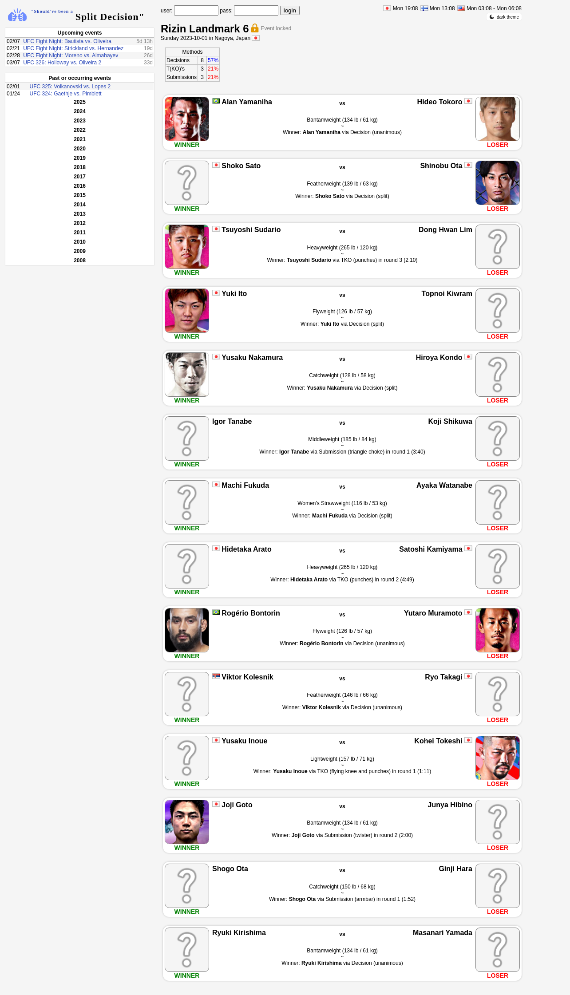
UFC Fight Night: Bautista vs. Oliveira (67, 41)
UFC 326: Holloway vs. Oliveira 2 (62, 62)
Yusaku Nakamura (252, 357)
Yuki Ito (234, 293)
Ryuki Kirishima (239, 932)
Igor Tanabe (232, 421)
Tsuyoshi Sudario (251, 229)
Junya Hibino (450, 805)
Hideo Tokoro (440, 102)
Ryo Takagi (443, 677)
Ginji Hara (455, 869)
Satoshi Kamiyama (430, 549)
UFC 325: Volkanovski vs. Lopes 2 (70, 86)
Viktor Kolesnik (247, 677)
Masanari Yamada (442, 932)
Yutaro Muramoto (433, 613)
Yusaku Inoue (244, 741)
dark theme (504, 17)
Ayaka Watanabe (444, 485)
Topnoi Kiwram (447, 293)
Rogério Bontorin (251, 613)
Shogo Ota (230, 869)
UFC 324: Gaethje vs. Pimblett (66, 94)
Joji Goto (237, 805)
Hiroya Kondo (439, 357)
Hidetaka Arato (246, 549)
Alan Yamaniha (247, 102)
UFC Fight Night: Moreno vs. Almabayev (70, 55)
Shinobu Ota (441, 166)
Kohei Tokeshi (438, 741)
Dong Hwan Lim (445, 229)
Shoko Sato (241, 166)
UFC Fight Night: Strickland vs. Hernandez (73, 48)
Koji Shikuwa (450, 421)
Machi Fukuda (245, 485)
